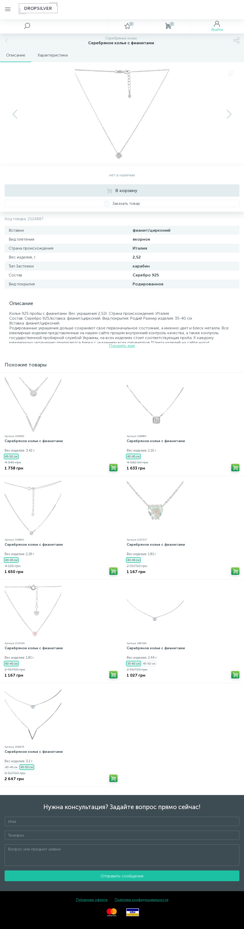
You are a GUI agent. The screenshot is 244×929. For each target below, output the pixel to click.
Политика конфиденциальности (141, 900)
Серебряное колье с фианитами (34, 441)
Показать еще (122, 345)
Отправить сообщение (122, 876)
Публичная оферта (92, 900)
